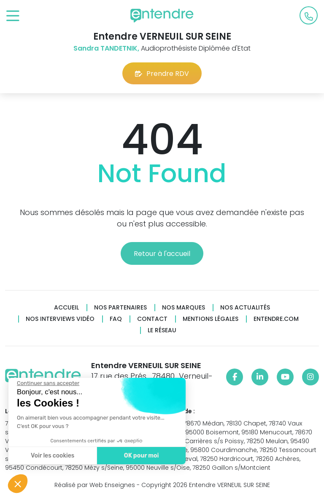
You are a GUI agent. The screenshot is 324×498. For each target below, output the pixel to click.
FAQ (116, 319)
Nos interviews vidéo (60, 319)
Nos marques (183, 307)
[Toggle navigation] (12, 16)
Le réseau (162, 330)
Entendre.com (276, 319)
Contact (152, 319)
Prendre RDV (162, 73)
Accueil (66, 307)
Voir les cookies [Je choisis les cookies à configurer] (51, 455)
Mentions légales (210, 319)
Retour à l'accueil (162, 253)
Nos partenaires (120, 307)
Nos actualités (245, 307)
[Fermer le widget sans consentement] (47, 383)
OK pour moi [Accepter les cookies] (140, 455)
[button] (18, 484)
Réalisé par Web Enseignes (94, 485)
